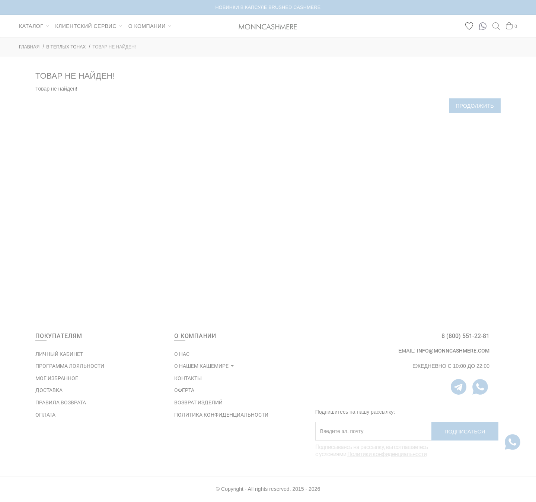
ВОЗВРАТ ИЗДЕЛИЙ (198, 402)
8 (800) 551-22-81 (465, 336)
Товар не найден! (114, 47)
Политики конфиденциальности (387, 454)
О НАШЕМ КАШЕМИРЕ (201, 366)
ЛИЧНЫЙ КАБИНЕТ (59, 354)
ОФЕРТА (184, 390)
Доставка (49, 390)
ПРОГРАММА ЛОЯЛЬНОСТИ (69, 366)
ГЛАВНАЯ (29, 47)
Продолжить (475, 106)
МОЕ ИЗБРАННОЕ (56, 378)
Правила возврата (60, 402)
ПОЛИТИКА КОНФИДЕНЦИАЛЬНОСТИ (221, 415)
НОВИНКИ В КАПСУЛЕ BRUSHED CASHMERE (268, 7)
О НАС (181, 354)
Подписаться (464, 432)
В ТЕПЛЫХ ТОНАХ (66, 47)
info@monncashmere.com (453, 351)
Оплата (45, 415)
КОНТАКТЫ (188, 378)
